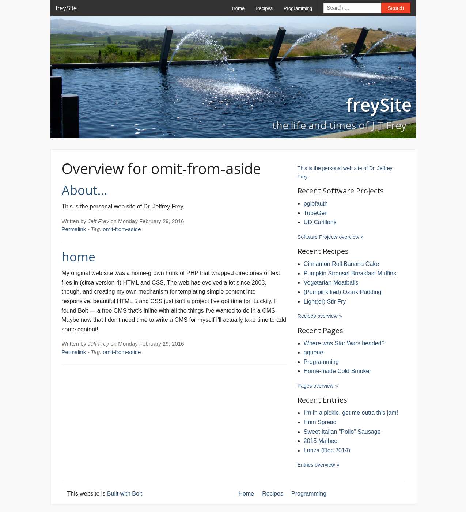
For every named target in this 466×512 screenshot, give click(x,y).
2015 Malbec (320, 441)
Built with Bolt (124, 493)
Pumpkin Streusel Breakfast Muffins (350, 273)
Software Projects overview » (331, 237)
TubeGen (316, 213)
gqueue (313, 352)
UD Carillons (320, 222)
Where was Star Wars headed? (344, 343)
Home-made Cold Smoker (337, 371)
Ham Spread (320, 422)
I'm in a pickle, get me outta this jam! (351, 413)
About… (84, 190)
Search (396, 8)
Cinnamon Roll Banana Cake (341, 264)
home (78, 256)
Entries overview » (318, 465)
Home (238, 8)
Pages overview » (318, 386)
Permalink (74, 229)
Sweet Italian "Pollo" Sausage (342, 432)
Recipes (264, 8)
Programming (298, 8)
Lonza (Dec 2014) (327, 450)
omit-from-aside (122, 229)
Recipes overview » (320, 316)
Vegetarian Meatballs (331, 282)
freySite (66, 8)
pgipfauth (316, 203)
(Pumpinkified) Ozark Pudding (343, 292)
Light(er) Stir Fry (325, 301)
